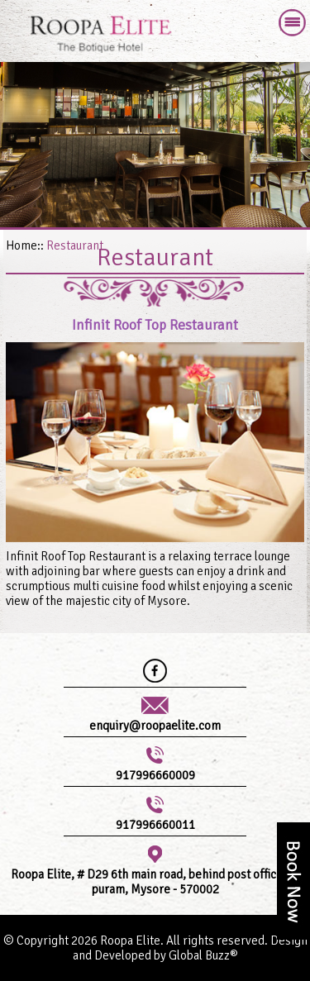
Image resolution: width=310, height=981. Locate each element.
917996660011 (155, 824)
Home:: (25, 245)
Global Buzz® (203, 955)
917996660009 (155, 775)
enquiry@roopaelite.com (155, 725)
